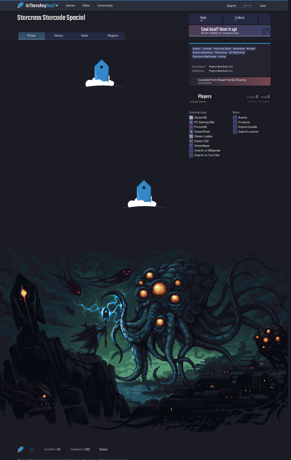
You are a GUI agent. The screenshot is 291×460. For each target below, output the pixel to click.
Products (241, 122)
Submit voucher (246, 131)
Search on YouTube (204, 155)
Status (102, 449)
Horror (222, 56)
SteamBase (199, 146)
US (50, 449)
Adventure (239, 48)
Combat (207, 48)
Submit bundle (245, 127)
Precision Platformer (204, 56)
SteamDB (198, 117)
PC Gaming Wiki (201, 122)
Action (197, 48)
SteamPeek (199, 131)
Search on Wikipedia (204, 150)
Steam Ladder (201, 136)
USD (78, 449)
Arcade (251, 48)
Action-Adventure (203, 52)
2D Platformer (237, 52)
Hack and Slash (222, 48)
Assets (240, 117)
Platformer (221, 52)
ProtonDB (198, 127)
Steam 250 (199, 141)
